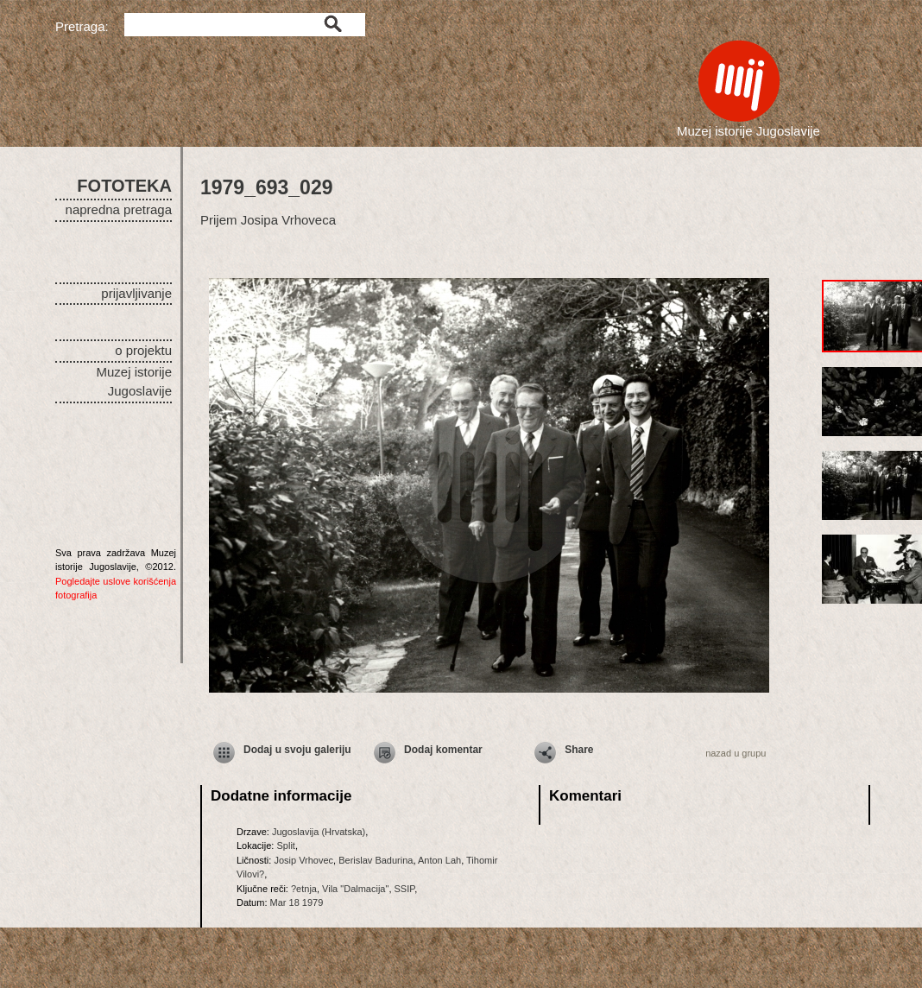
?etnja (304, 889)
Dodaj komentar (443, 750)
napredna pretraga (119, 209)
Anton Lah (439, 860)
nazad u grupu (735, 753)
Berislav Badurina (375, 860)
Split (285, 845)
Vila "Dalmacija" (355, 889)
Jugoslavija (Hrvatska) (318, 831)
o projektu (143, 350)
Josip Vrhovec (303, 860)
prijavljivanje (136, 293)
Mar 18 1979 (297, 902)
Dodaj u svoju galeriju (297, 750)
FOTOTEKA (124, 185)
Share (579, 750)
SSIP (405, 889)
